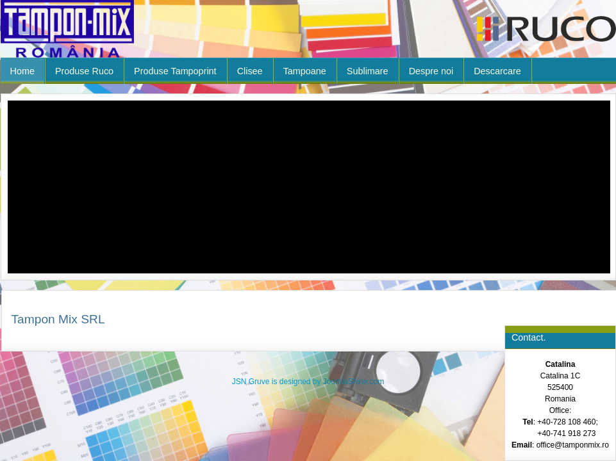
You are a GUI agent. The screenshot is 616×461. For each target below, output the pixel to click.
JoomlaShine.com (353, 381)
